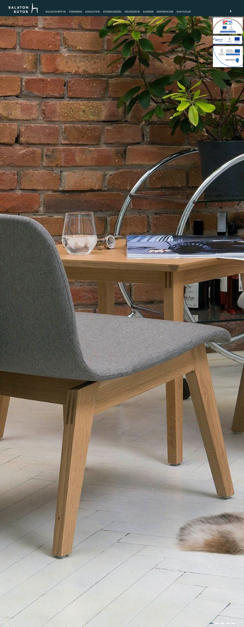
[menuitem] (56, 11)
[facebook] (230, 11)
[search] (234, 11)
